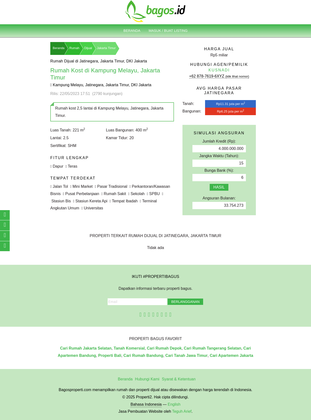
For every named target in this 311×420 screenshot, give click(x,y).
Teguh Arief (181, 411)
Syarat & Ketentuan (179, 379)
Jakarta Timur (106, 48)
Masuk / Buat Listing (168, 31)
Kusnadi (219, 70)
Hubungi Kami (147, 379)
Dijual (88, 48)
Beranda (131, 31)
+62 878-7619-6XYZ (219, 76)
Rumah (74, 48)
